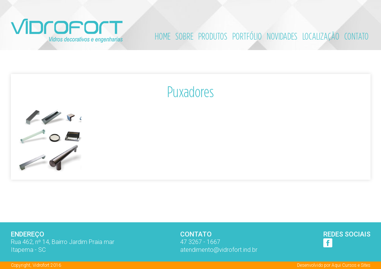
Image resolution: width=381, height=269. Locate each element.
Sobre (184, 36)
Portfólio (247, 36)
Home (162, 36)
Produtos (212, 36)
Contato (356, 36)
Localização (320, 36)
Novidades (282, 36)
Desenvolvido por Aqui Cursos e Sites (334, 265)
